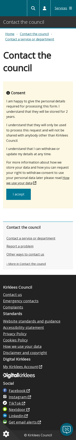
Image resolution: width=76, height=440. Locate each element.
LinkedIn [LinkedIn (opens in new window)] (17, 415)
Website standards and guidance (31, 321)
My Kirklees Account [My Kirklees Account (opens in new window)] (20, 366)
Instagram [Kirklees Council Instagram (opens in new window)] (18, 396)
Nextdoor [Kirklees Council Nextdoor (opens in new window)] (17, 409)
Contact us (12, 294)
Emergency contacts (21, 300)
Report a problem (19, 246)
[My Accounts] (44, 8)
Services (63, 8)
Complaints (13, 307)
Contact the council (34, 34)
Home (9, 34)
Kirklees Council (8, 8)
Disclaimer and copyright (25, 352)
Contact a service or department (29, 39)
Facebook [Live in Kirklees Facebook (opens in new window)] (18, 390)
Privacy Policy (15, 333)
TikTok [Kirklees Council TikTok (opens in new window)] (15, 403)
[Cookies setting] (7, 434)
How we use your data (22, 346)
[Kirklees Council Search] (33, 8)
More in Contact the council (27, 264)
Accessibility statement (23, 327)
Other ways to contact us (25, 254)
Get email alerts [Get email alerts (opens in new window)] (23, 422)
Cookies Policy (15, 340)
